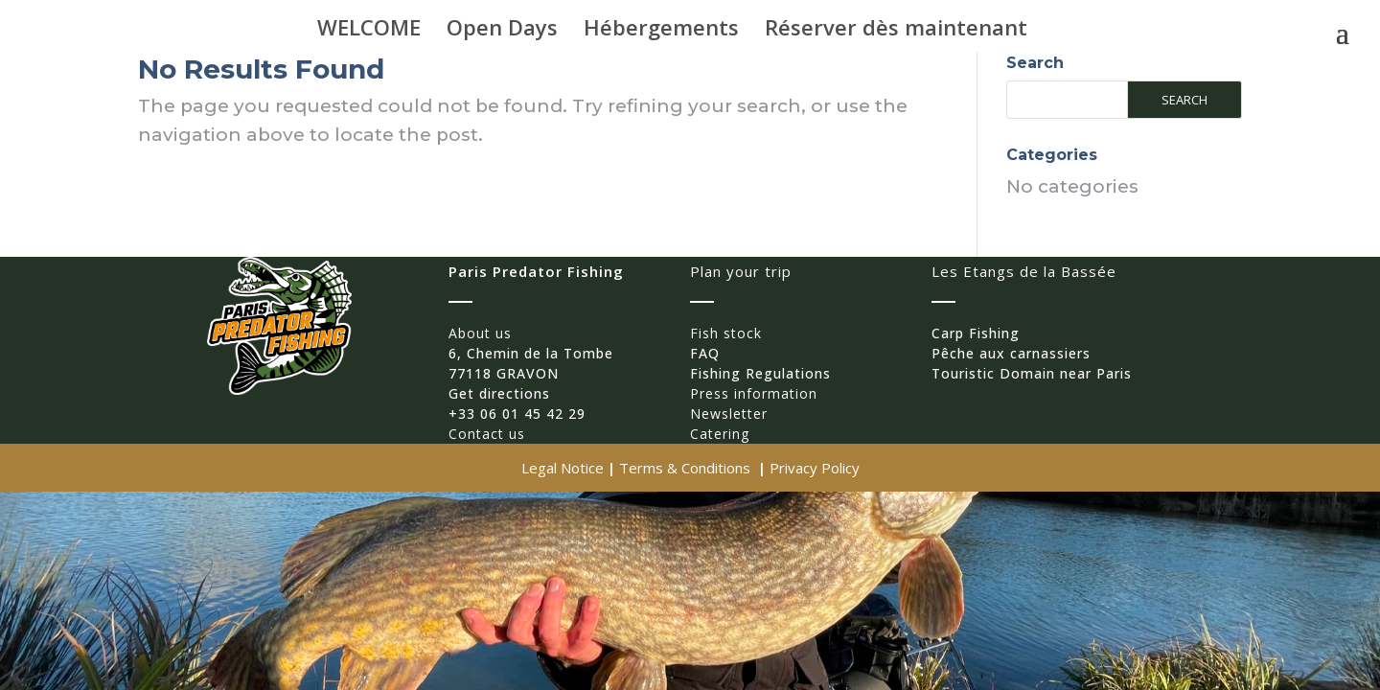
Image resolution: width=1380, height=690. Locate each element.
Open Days (502, 30)
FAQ (705, 353)
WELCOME (369, 30)
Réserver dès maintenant (896, 30)
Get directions (499, 393)
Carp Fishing (976, 333)
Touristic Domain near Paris (1032, 373)
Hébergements (661, 30)
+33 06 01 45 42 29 (517, 413)
